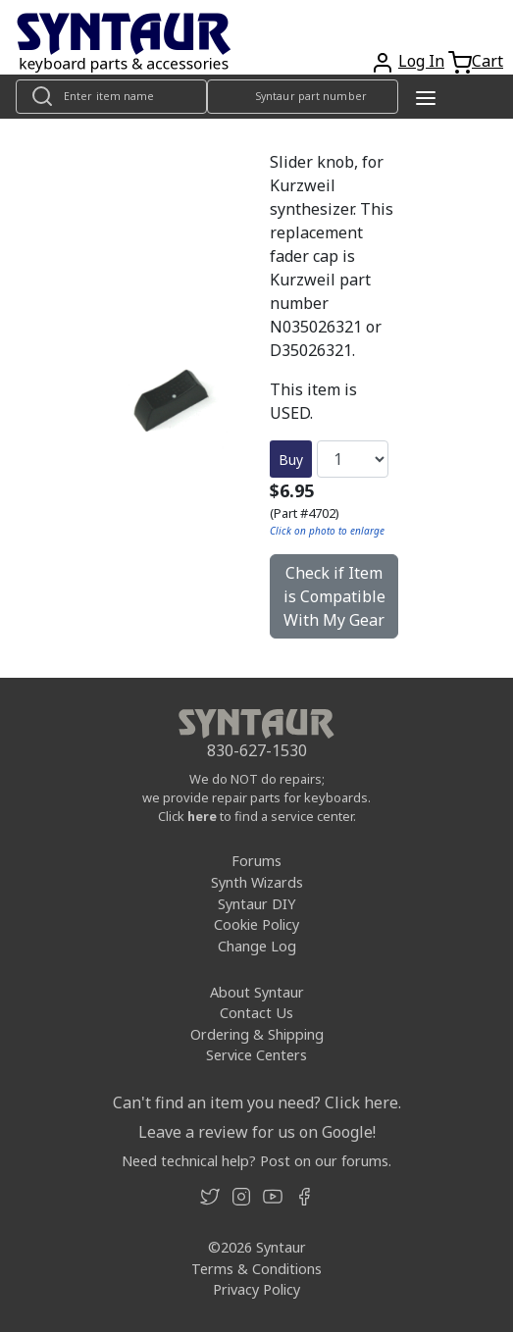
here (202, 816)
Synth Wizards (257, 882)
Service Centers (256, 1055)
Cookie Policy (256, 924)
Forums (256, 860)
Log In (421, 61)
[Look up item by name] (111, 96)
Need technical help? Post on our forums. (256, 1161)
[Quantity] (352, 459)
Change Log (257, 946)
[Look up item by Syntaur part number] (302, 96)
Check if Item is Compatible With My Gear (334, 596)
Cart (487, 61)
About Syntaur (257, 992)
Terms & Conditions (256, 1268)
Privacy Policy (256, 1289)
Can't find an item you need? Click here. (257, 1102)
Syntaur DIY (256, 904)
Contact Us (256, 1012)
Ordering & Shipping (257, 1034)
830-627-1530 (257, 750)
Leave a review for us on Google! (257, 1132)
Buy (291, 459)
